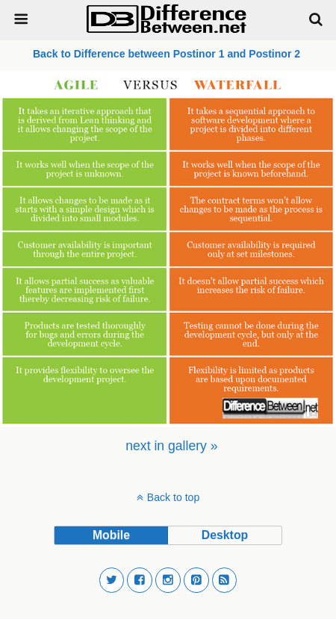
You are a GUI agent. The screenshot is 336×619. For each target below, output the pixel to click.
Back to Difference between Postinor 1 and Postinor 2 (168, 54)
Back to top (173, 497)
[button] (112, 580)
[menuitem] (171, 445)
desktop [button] (225, 535)
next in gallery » (171, 445)
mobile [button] (111, 535)
